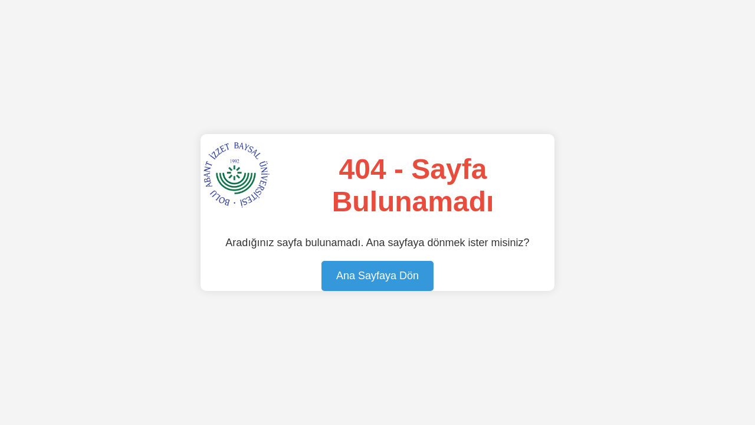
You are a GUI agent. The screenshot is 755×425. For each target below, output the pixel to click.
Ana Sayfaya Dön (377, 276)
